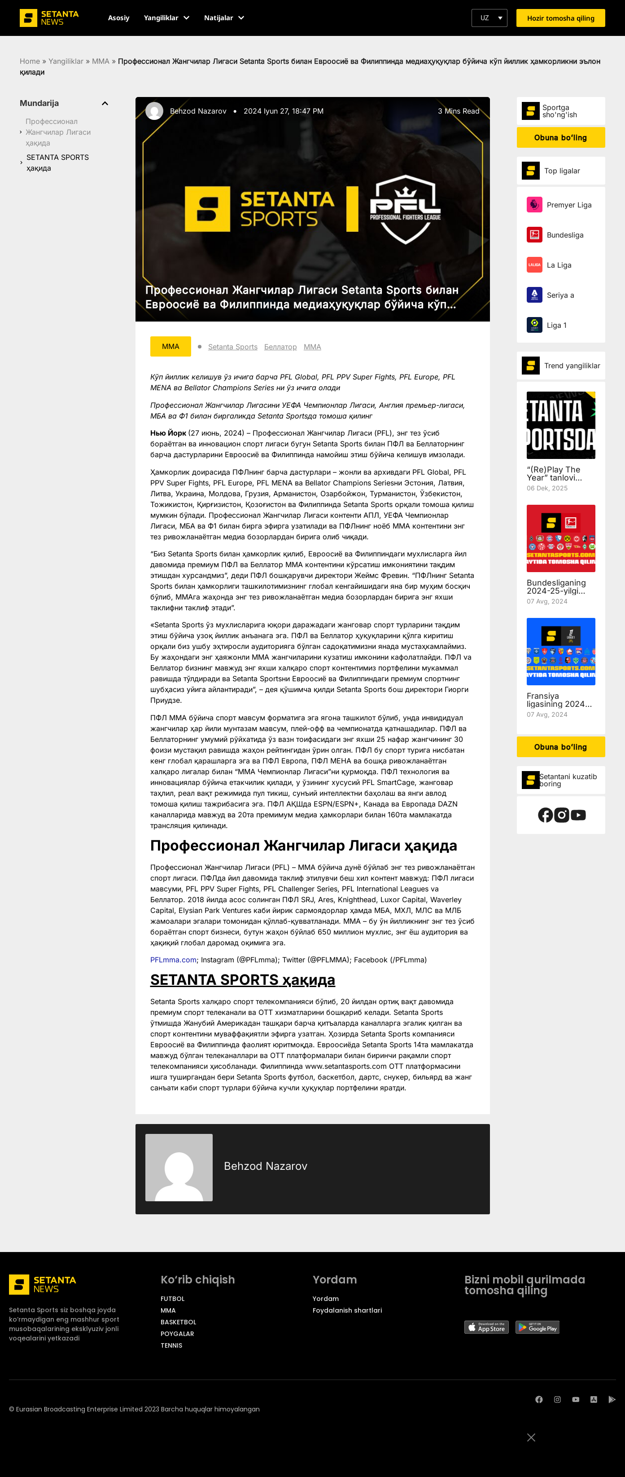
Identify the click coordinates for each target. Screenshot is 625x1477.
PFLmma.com (173, 960)
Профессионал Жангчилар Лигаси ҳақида (58, 132)
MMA (100, 61)
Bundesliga (565, 234)
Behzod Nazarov (198, 110)
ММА (313, 346)
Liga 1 (557, 325)
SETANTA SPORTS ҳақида (57, 162)
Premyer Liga (569, 204)
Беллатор (281, 346)
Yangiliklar (65, 61)
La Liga (559, 264)
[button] (489, 18)
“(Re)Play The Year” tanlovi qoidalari (554, 477)
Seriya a (560, 295)
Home (30, 61)
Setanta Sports (233, 346)
